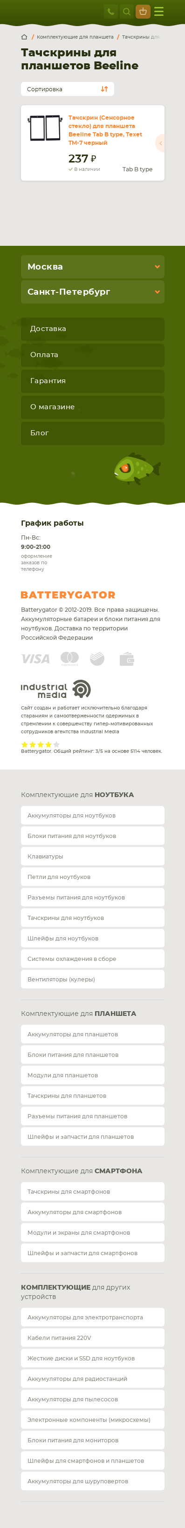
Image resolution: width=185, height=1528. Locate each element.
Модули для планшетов (62, 1075)
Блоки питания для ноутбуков (71, 836)
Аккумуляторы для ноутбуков (71, 815)
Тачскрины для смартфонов (68, 1192)
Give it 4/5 (49, 744)
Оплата (44, 355)
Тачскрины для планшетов (66, 1096)
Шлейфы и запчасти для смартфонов (82, 1253)
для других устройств (75, 1292)
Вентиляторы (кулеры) (61, 979)
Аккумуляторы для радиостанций (77, 1379)
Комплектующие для (77, 795)
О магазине (52, 407)
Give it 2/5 (33, 744)
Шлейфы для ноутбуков (62, 938)
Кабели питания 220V (59, 1338)
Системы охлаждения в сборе (71, 959)
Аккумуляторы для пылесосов (72, 1399)
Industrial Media (56, 689)
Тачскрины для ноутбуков (65, 918)
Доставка (48, 328)
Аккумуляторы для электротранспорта (85, 1317)
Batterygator (85, 595)
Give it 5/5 (57, 744)
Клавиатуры (45, 856)
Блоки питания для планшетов (72, 1055)
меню (159, 11)
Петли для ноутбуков (58, 877)
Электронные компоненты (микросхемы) (89, 1420)
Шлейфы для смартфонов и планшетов (85, 1461)
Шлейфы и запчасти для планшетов (80, 1137)
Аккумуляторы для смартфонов (74, 1212)
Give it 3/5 (41, 744)
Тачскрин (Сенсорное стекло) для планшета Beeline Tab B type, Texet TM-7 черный (105, 130)
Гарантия (48, 381)
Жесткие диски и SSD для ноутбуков (81, 1358)
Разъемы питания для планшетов (77, 1116)
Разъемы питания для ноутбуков (76, 897)
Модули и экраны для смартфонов (78, 1233)
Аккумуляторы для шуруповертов (77, 1481)
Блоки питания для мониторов (72, 1440)
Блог (39, 433)
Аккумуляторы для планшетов (72, 1034)
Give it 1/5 (25, 744)
